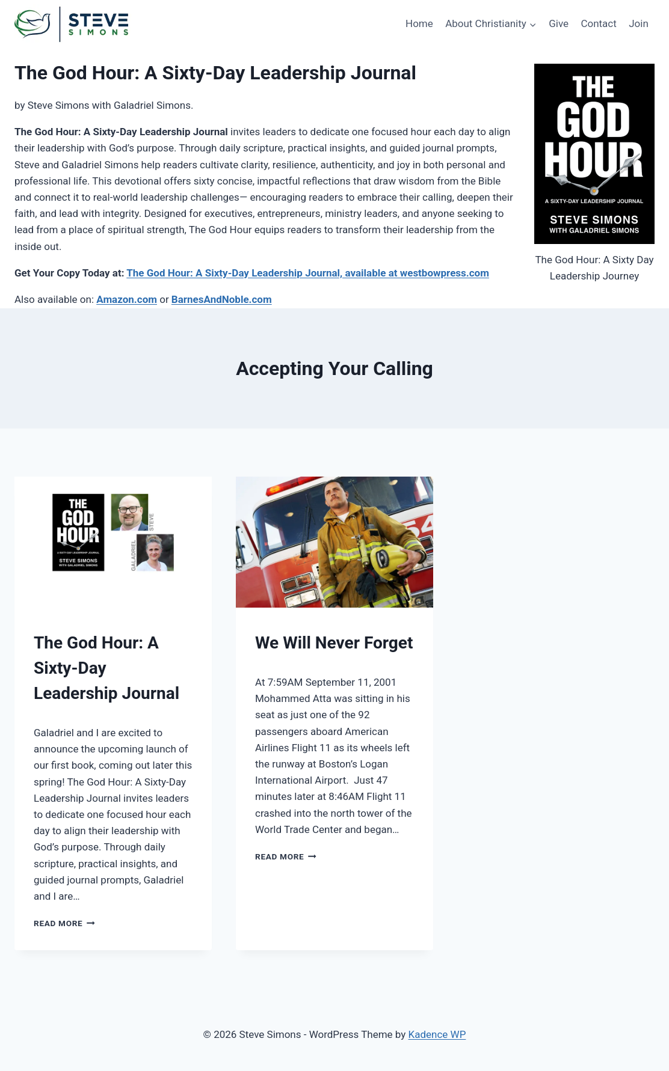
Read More (64, 923)
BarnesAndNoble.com (221, 299)
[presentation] (113, 542)
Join (639, 23)
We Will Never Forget (334, 643)
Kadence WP (437, 1034)
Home (419, 23)
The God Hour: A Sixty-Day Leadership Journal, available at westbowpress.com (307, 273)
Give (559, 23)
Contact (598, 23)
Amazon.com (126, 299)
